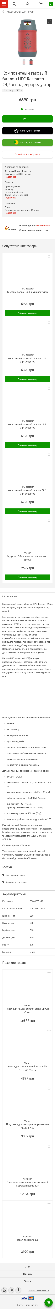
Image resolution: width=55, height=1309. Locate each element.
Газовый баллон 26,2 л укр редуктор (27, 292)
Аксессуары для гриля (20, 11)
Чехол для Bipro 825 (27, 1239)
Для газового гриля (15, 875)
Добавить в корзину (27, 313)
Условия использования (38, 1290)
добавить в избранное (29, 154)
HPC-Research (43, 225)
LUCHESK (34, 1305)
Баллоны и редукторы (16, 882)
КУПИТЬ (27, 119)
